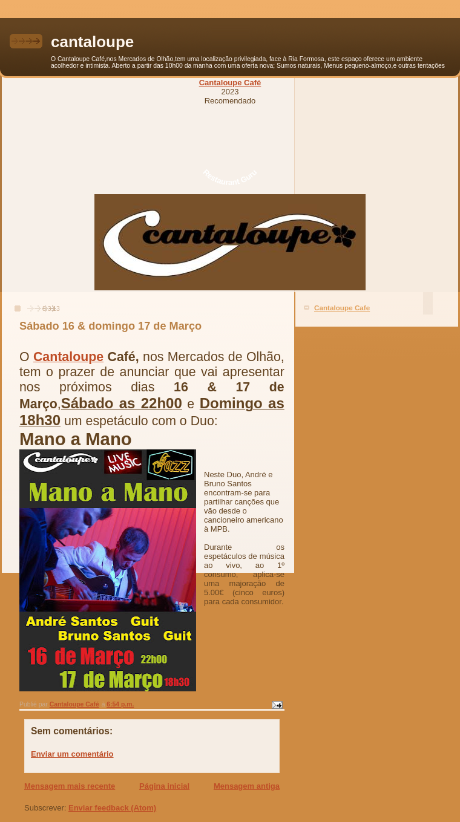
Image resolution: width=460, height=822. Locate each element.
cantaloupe (92, 42)
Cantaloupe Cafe (342, 308)
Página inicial (164, 786)
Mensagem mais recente (69, 786)
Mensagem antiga (247, 786)
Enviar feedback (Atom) (112, 807)
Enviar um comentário (72, 753)
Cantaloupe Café (230, 82)
